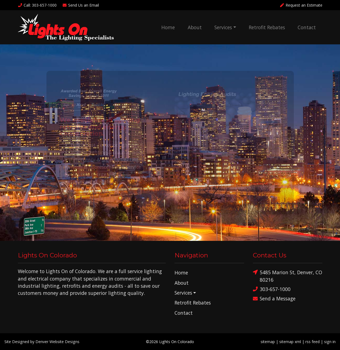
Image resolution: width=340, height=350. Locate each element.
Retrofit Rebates (267, 27)
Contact (307, 27)
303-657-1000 (272, 289)
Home (168, 27)
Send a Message (274, 298)
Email (80, 5)
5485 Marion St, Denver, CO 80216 (287, 276)
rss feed (312, 341)
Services (223, 27)
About (195, 27)
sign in (330, 341)
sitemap (268, 341)
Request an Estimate (301, 5)
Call (37, 5)
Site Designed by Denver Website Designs (41, 341)
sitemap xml (290, 341)
